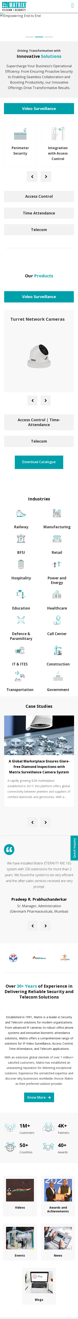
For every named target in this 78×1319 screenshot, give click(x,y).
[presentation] (32, 176)
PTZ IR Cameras (27, 319)
